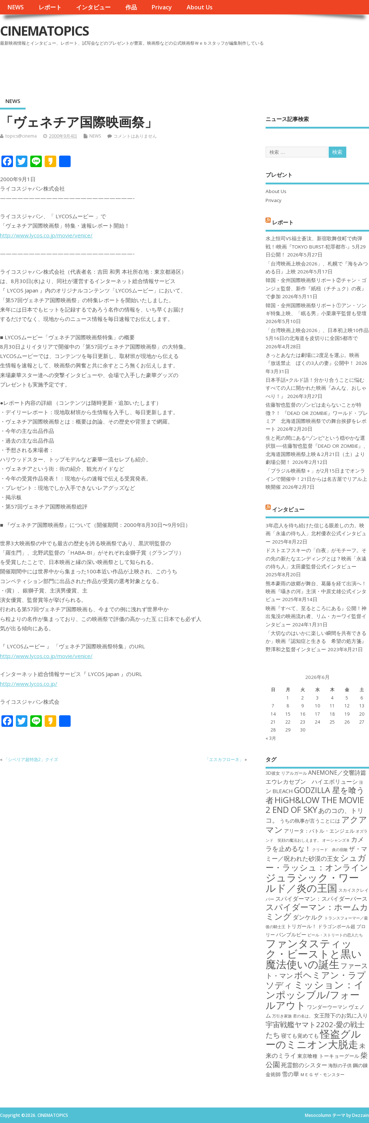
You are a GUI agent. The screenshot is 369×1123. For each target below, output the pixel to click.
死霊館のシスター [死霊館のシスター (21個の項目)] (304, 1065)
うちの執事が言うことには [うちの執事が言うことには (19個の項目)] (310, 820)
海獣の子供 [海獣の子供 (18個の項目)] (340, 1065)
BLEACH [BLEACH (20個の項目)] (282, 791)
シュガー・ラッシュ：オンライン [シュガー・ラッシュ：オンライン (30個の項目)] (317, 862)
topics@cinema (21, 136)
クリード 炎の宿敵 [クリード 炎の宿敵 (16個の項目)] (330, 849)
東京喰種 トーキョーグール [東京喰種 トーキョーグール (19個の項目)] (328, 1055)
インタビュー (93, 7)
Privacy (161, 7)
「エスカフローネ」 (224, 759)
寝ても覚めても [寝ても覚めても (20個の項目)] (300, 1035)
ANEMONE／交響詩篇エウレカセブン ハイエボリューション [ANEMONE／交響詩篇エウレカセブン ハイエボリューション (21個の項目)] (316, 782)
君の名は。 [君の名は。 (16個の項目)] (303, 1016)
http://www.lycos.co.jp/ (28, 683)
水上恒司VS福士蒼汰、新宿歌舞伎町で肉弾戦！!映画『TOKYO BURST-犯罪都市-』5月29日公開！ (316, 246)
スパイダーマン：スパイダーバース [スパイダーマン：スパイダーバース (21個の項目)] (321, 899)
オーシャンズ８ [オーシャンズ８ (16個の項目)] (336, 840)
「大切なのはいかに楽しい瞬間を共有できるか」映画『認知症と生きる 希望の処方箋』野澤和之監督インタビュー (316, 641)
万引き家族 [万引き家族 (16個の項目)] (282, 1016)
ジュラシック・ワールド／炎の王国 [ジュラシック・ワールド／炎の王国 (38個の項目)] (312, 883)
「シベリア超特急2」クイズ (31, 759)
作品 (131, 7)
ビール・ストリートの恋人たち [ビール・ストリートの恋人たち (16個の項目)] (335, 935)
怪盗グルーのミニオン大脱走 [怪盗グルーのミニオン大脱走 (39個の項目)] (313, 1039)
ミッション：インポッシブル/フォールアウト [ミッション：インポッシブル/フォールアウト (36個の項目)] (315, 995)
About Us (200, 7)
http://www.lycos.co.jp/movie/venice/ (46, 235)
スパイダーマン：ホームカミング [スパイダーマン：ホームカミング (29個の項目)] (317, 911)
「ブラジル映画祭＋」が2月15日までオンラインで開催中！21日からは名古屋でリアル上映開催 (316, 478)
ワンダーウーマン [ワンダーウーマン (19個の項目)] (327, 1006)
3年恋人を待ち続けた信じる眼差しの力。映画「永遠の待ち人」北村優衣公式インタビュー (316, 533)
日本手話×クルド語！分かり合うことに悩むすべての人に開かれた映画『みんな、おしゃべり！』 (316, 388)
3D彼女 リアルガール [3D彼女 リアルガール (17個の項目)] (286, 773)
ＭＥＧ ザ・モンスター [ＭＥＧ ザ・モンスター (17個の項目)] (322, 1074)
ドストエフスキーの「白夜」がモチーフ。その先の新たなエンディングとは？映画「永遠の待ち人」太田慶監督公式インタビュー (316, 558)
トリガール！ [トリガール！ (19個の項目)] (301, 926)
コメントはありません (135, 136)
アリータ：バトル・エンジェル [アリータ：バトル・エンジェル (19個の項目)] (319, 830)
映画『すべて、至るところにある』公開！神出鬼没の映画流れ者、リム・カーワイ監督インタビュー (316, 616)
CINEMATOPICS (44, 31)
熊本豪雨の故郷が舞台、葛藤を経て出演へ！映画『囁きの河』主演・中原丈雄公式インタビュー (316, 591)
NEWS (15, 7)
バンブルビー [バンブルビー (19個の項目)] (291, 934)
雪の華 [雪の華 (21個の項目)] (290, 1074)
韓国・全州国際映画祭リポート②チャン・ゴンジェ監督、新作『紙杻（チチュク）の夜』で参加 (316, 288)
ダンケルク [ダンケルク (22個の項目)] (308, 917)
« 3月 (271, 738)
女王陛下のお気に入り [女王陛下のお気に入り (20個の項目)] (341, 1015)
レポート (50, 7)
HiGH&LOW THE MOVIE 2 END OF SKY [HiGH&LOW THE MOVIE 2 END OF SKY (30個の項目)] (315, 804)
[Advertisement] (232, 68)
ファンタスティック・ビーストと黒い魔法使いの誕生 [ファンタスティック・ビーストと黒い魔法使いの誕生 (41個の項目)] (314, 954)
